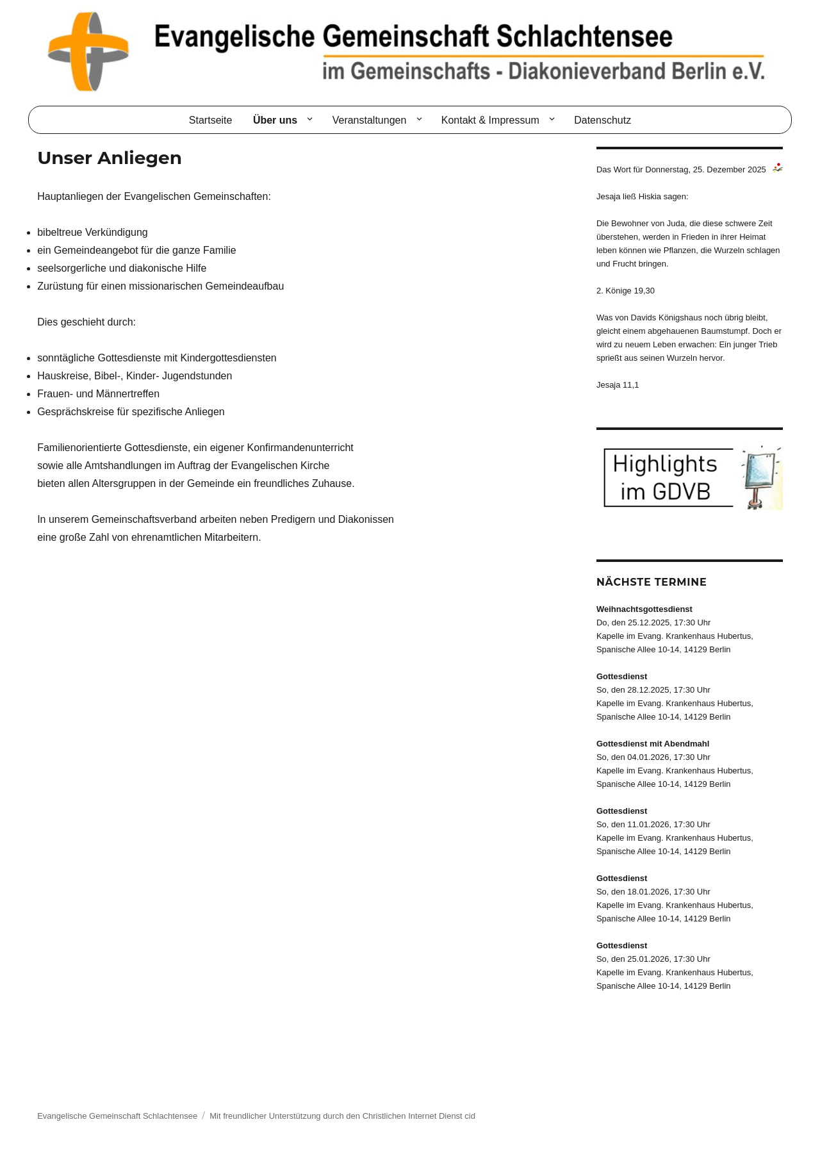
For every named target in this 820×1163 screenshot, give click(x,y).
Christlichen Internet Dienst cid (419, 1116)
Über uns (275, 120)
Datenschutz (602, 120)
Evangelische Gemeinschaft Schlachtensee (117, 1116)
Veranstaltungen (369, 120)
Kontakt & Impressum (490, 120)
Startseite (211, 120)
